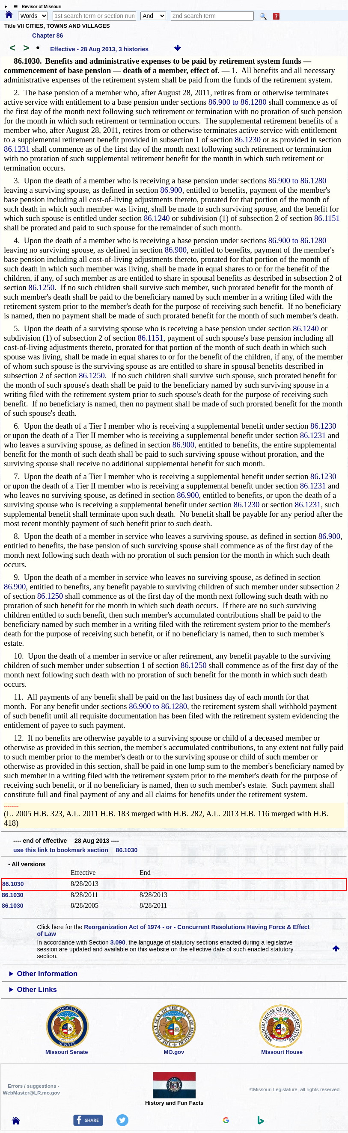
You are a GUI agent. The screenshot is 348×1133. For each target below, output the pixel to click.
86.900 (171, 189)
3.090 (117, 942)
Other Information (47, 974)
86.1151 (327, 218)
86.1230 (248, 139)
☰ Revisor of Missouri (35, 6)
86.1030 (13, 883)
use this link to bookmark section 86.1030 (75, 850)
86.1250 (42, 287)
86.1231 (17, 148)
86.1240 (157, 218)
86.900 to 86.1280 (237, 101)
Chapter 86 (47, 35)
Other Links (37, 990)
